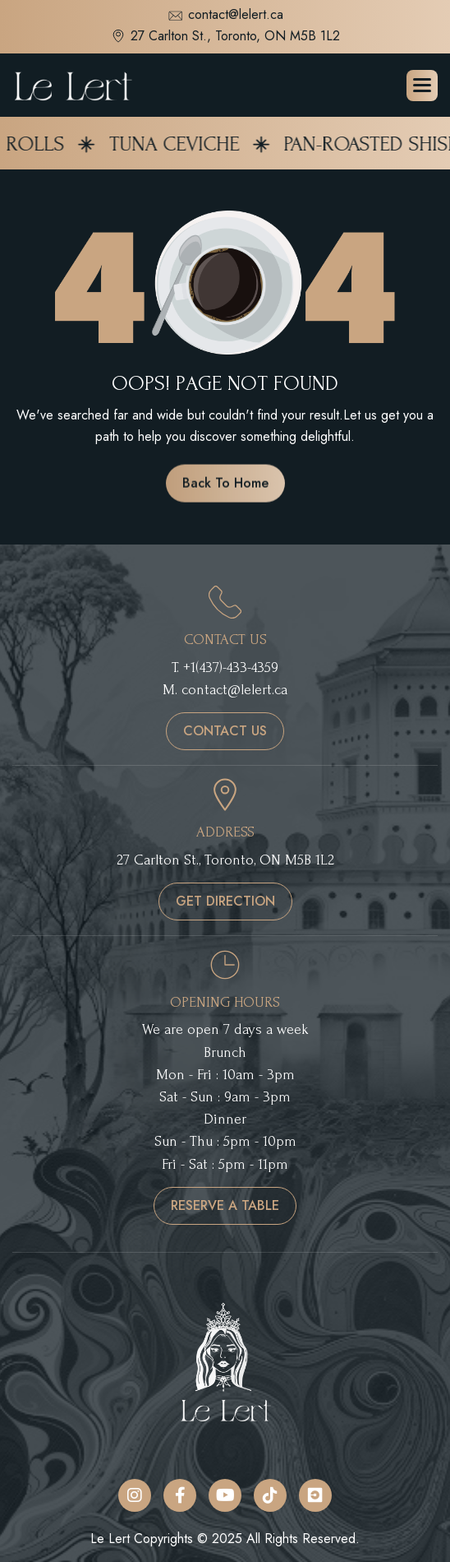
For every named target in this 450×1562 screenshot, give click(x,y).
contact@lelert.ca (225, 16)
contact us (225, 730)
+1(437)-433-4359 (230, 667)
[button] (422, 85)
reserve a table (225, 1205)
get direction (225, 901)
